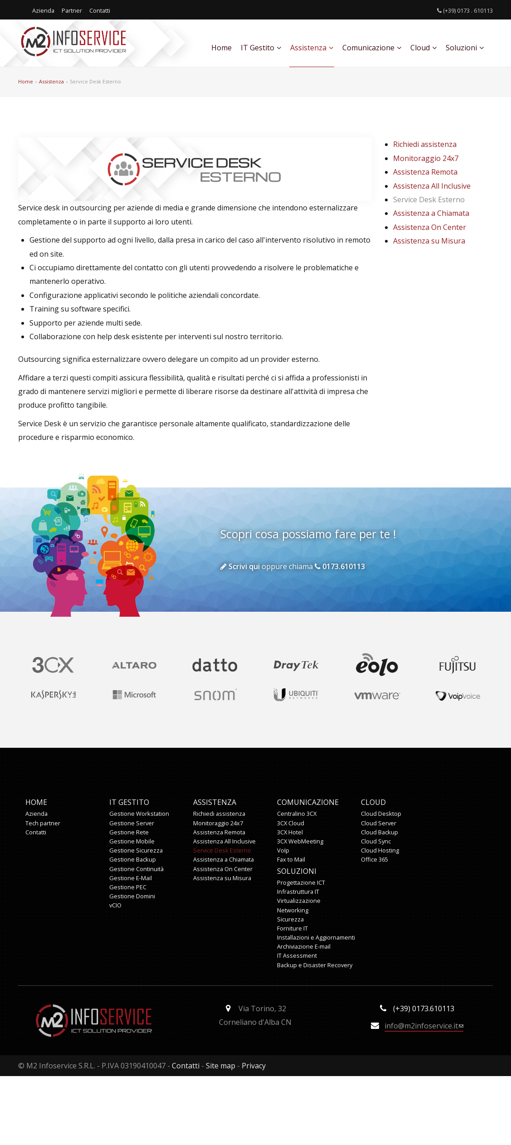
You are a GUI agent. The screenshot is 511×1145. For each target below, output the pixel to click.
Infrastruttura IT (298, 891)
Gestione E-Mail (130, 878)
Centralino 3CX (296, 813)
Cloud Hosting (380, 850)
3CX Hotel (290, 832)
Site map (220, 1066)
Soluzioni (465, 48)
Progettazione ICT (301, 882)
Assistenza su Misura (429, 241)
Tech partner (42, 823)
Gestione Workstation (139, 813)
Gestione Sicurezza (136, 850)
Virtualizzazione (299, 901)
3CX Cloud (290, 823)
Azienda (43, 10)
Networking (292, 910)
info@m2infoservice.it (423, 1026)
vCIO (115, 905)
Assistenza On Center (429, 227)
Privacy (254, 1066)
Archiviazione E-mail (304, 946)
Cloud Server (378, 823)
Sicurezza (290, 919)
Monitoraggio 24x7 (425, 158)
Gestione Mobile (132, 841)
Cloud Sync (376, 841)
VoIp (283, 850)
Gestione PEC (127, 887)
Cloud (423, 48)
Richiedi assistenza (425, 144)
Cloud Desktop (381, 813)
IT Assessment (297, 955)
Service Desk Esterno (95, 81)
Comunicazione (371, 48)
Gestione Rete (129, 832)
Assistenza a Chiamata (431, 213)
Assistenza (311, 48)
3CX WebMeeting (300, 841)
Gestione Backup (132, 859)
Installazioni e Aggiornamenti (316, 937)
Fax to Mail (291, 859)
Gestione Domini (132, 896)
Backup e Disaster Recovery (314, 965)
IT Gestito (261, 48)
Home (221, 48)
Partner (72, 10)
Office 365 (374, 859)
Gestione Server (131, 823)
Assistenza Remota (425, 172)
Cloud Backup (379, 832)
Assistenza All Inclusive (432, 186)
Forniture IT (292, 928)
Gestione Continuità (136, 869)
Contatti (99, 10)
